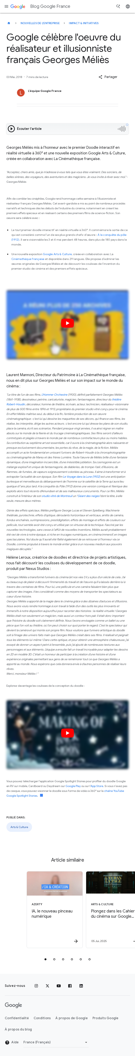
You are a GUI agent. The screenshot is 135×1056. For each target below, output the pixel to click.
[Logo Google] (13, 1005)
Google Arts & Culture (57, 254)
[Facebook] (70, 986)
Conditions (42, 1018)
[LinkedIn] (81, 986)
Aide (12, 1042)
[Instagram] (36, 986)
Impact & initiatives (84, 23)
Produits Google (106, 1018)
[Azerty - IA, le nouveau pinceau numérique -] (37, 909)
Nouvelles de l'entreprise (40, 23)
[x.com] (47, 986)
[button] (108, 77)
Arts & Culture (19, 827)
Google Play (73, 786)
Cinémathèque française (27, 259)
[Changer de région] (56, 1042)
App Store (97, 786)
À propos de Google (71, 1018)
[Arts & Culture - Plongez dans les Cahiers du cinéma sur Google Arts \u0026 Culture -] (97, 909)
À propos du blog (18, 1029)
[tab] (45, 959)
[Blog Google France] (9, 23)
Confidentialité (17, 1018)
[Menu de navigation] (6, 6)
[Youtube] (58, 986)
